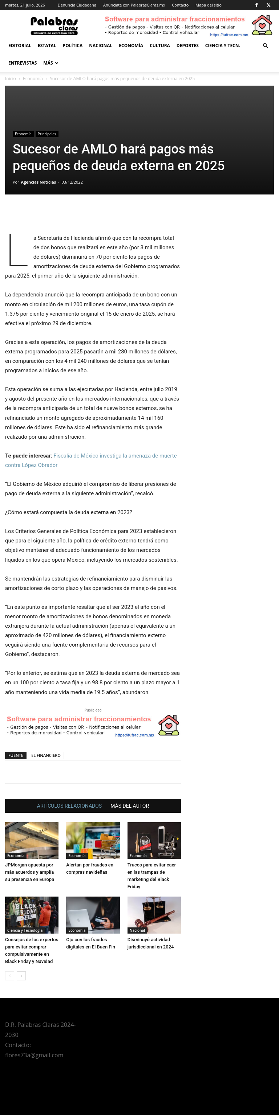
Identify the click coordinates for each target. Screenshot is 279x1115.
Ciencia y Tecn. (222, 45)
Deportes (188, 45)
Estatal (47, 45)
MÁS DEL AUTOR (129, 805)
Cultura (160, 45)
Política (73, 45)
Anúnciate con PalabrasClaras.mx (134, 5)
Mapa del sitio (208, 5)
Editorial (19, 45)
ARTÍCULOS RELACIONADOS (69, 805)
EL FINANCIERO (46, 755)
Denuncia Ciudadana (77, 5)
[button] (265, 45)
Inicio (10, 78)
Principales (47, 133)
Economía (131, 45)
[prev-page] (9, 975)
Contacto (180, 5)
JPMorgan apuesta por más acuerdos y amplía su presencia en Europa (29, 872)
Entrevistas (22, 63)
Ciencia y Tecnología (25, 930)
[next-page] (21, 975)
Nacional (100, 45)
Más (50, 63)
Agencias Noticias (38, 182)
